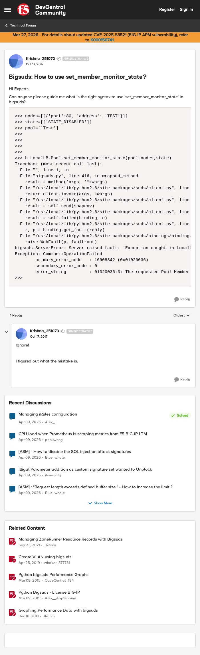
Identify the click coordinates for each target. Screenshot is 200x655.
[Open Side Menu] (7, 9)
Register (167, 9)
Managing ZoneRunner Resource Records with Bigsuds (71, 539)
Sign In (186, 9)
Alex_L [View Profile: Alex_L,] (50, 422)
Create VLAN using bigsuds (45, 557)
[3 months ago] (30, 422)
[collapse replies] (6, 331)
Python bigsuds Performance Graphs (53, 574)
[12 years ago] (29, 616)
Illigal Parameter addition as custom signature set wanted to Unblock (85, 469)
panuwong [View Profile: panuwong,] (54, 440)
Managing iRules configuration (48, 414)
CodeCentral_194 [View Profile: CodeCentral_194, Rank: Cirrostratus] (59, 581)
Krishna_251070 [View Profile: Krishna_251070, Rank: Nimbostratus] (40, 59)
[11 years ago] (30, 581)
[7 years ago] (29, 563)
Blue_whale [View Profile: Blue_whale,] (55, 458)
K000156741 (102, 40)
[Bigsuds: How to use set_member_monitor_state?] (38, 337)
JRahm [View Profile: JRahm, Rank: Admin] (50, 545)
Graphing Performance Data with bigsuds (58, 610)
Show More (100, 503)
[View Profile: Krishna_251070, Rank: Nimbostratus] (16, 61)
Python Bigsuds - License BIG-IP (49, 592)
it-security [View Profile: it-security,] (53, 475)
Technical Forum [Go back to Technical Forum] (20, 25)
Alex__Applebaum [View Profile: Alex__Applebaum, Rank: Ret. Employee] (60, 598)
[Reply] (182, 299)
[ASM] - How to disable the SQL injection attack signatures (75, 451)
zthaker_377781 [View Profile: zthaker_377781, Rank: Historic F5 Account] (57, 563)
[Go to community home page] (41, 10)
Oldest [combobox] (181, 315)
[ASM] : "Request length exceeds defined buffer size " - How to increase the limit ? (96, 487)
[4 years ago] (29, 545)
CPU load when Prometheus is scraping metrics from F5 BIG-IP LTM (83, 434)
